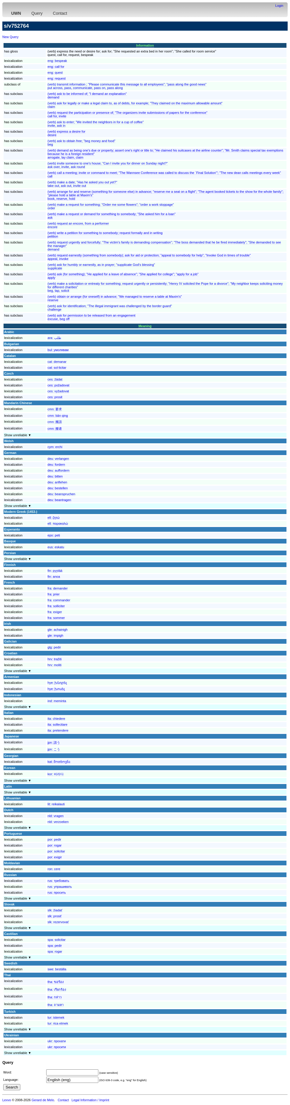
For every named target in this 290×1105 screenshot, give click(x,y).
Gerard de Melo (43, 1100)
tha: (56, 982)
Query (36, 13)
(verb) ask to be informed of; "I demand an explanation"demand (87, 95)
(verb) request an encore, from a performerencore (78, 225)
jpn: (54, 742)
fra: (58, 588)
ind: (57, 701)
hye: (57, 682)
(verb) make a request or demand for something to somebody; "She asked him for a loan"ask (112, 215)
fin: (55, 570)
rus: (58, 880)
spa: (57, 939)
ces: (55, 379)
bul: (58, 350)
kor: (56, 774)
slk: (55, 910)
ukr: (57, 1041)
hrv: (55, 659)
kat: (59, 761)
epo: (54, 535)
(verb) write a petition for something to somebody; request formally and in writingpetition (105, 234)
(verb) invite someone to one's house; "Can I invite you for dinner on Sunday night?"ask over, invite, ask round (108, 165)
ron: (54, 869)
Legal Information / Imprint (90, 1100)
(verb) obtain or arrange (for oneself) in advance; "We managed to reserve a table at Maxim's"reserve (115, 298)
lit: (56, 804)
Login (279, 5)
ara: (54, 338)
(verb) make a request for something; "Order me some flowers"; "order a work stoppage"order (111, 206)
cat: (57, 361)
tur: (56, 1017)
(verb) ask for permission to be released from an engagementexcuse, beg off (91, 317)
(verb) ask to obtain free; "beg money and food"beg (81, 142)
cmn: (55, 409)
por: (54, 839)
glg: (54, 647)
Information (145, 45)
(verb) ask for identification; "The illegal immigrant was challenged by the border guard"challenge (110, 307)
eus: (56, 547)
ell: (54, 517)
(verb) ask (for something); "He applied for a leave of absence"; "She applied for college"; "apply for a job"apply (123, 275)
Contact (60, 13)
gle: (58, 629)
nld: (56, 816)
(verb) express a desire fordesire (66, 133)
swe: (57, 969)
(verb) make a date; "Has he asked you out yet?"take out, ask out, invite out (82, 183)
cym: (55, 447)
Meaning (145, 326)
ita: (56, 718)
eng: (57, 60)
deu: (58, 458)
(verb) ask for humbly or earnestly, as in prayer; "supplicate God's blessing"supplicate (101, 266)
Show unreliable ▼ (17, 435)
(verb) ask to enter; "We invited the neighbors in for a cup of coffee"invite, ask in (96, 123)
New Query (10, 37)
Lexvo (6, 1100)
